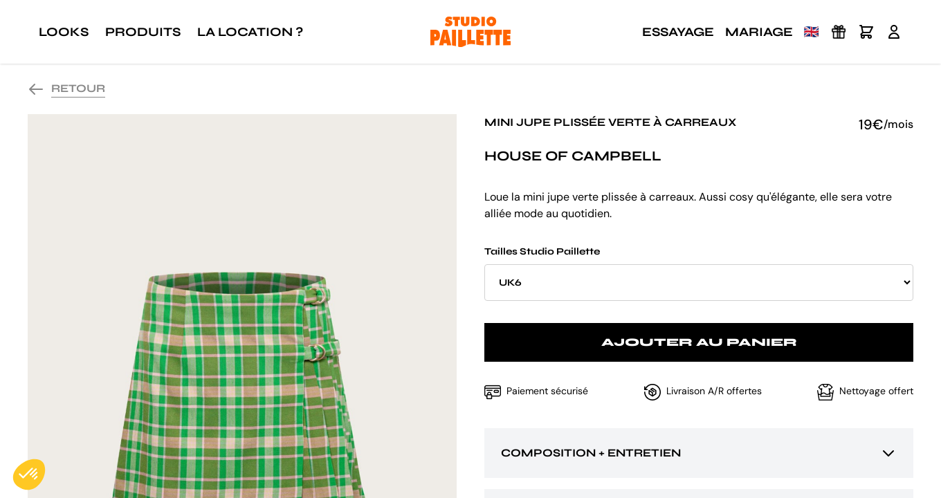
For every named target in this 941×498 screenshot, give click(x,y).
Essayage (678, 31)
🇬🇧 (811, 31)
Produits (143, 31)
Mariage (759, 31)
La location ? (250, 31)
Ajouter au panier (699, 342)
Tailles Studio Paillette (698, 273)
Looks (64, 31)
